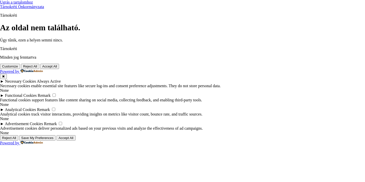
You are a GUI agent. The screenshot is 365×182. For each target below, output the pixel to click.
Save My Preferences (37, 138)
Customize (10, 66)
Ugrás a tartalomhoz (16, 2)
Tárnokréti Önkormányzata (22, 7)
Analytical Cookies (20, 109)
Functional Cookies (21, 95)
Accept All (49, 66)
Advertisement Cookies (24, 124)
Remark (44, 95)
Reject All (30, 66)
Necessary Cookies (20, 81)
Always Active (49, 81)
